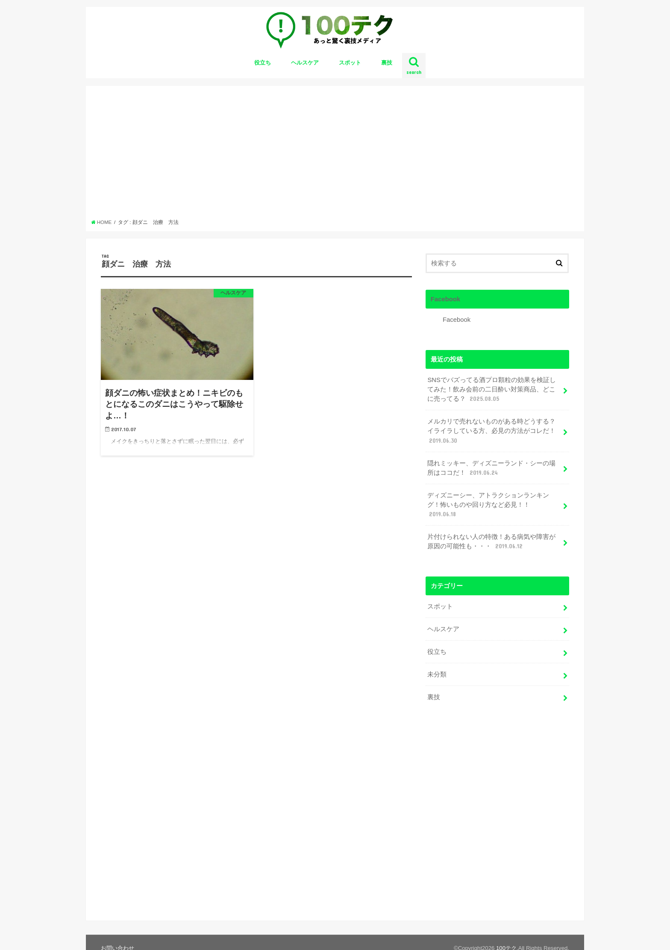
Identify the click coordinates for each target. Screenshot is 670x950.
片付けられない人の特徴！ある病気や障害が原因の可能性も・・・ (491, 541)
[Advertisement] (335, 155)
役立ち (262, 62)
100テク (506, 936)
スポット (350, 62)
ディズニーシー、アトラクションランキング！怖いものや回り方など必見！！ (488, 505)
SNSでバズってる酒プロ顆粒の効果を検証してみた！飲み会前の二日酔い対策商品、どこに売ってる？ (491, 389)
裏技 (386, 62)
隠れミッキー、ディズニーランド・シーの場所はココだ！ (491, 468)
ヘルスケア (305, 62)
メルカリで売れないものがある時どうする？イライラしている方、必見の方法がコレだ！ (491, 431)
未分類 (437, 674)
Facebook (445, 299)
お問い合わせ (117, 936)
